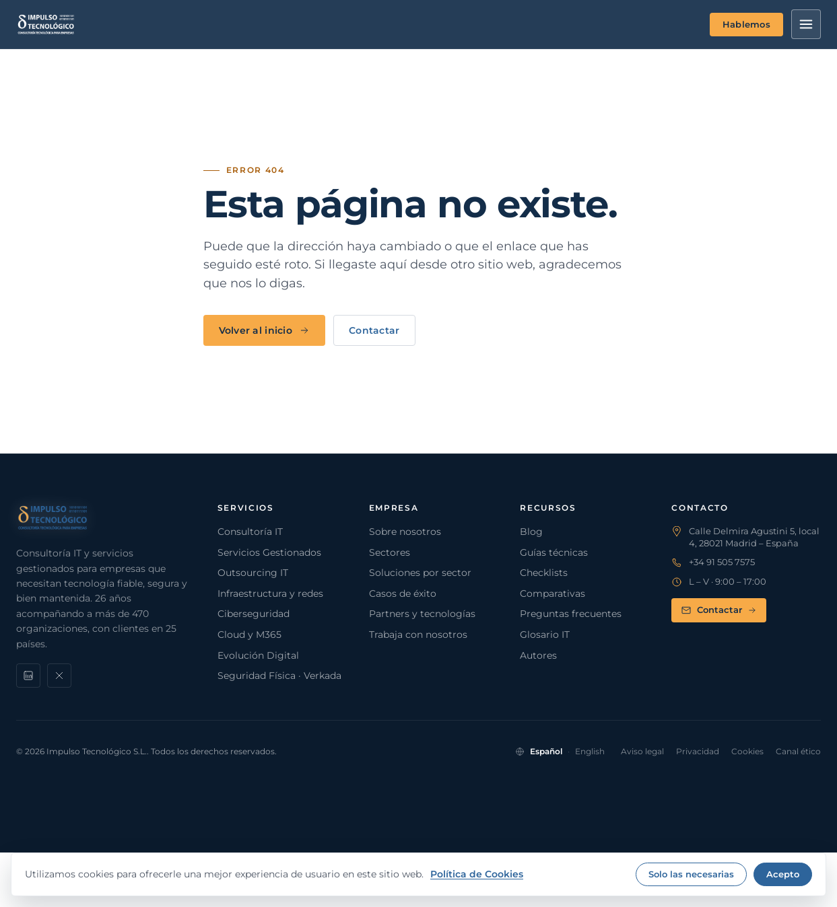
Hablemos (746, 24)
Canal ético (798, 751)
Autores (538, 655)
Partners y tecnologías (422, 614)
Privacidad (697, 751)
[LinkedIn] (28, 675)
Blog (531, 531)
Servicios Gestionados (269, 552)
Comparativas (552, 593)
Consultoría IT (250, 531)
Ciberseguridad (253, 614)
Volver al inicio (264, 330)
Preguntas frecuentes (571, 614)
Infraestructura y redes (270, 593)
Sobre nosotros (405, 531)
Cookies (747, 751)
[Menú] (806, 24)
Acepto (782, 874)
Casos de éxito (402, 593)
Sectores (389, 552)
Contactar (374, 330)
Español (546, 751)
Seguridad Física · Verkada (279, 675)
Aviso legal (642, 751)
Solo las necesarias (691, 874)
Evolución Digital (258, 655)
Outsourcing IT (252, 573)
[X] (59, 675)
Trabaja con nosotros (418, 634)
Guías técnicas (554, 552)
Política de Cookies (476, 874)
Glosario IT (545, 634)
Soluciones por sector (420, 573)
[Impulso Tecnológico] (46, 24)
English (590, 751)
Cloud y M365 (249, 634)
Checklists (544, 573)
